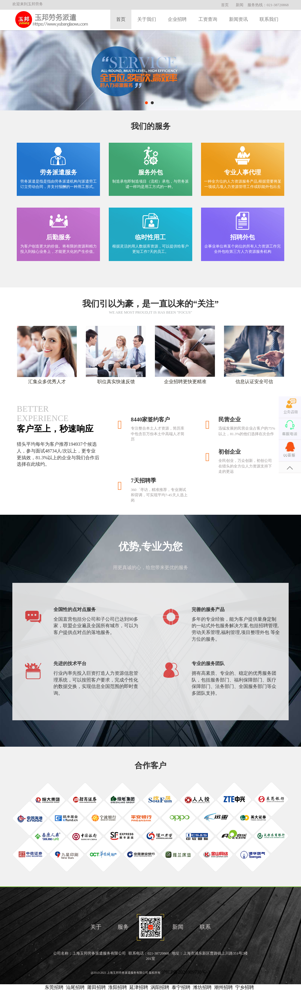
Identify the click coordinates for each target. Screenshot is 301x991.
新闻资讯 (238, 19)
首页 (225, 5)
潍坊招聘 (202, 987)
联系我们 (269, 19)
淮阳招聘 (117, 987)
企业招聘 (177, 19)
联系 (205, 927)
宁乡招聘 (244, 987)
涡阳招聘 (159, 987)
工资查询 (207, 19)
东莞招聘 (54, 987)
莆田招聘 (96, 987)
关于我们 (146, 19)
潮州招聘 (223, 987)
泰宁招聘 (181, 987)
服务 (123, 927)
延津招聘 (138, 987)
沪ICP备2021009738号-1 (185, 972)
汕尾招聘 (75, 987)
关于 (95, 927)
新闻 (239, 5)
